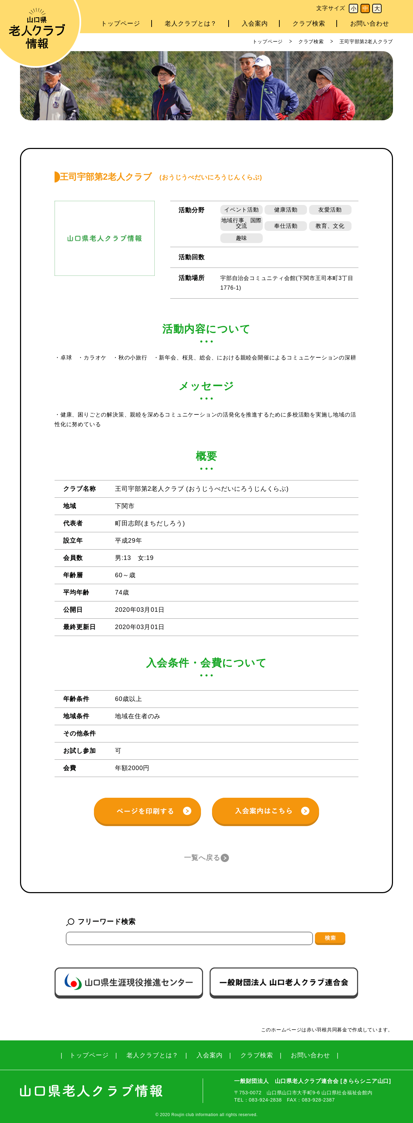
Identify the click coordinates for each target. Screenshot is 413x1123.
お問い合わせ (369, 23)
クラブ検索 (308, 23)
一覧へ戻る (202, 857)
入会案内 (255, 23)
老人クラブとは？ (191, 23)
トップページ (120, 23)
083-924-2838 (265, 1100)
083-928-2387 (318, 1100)
